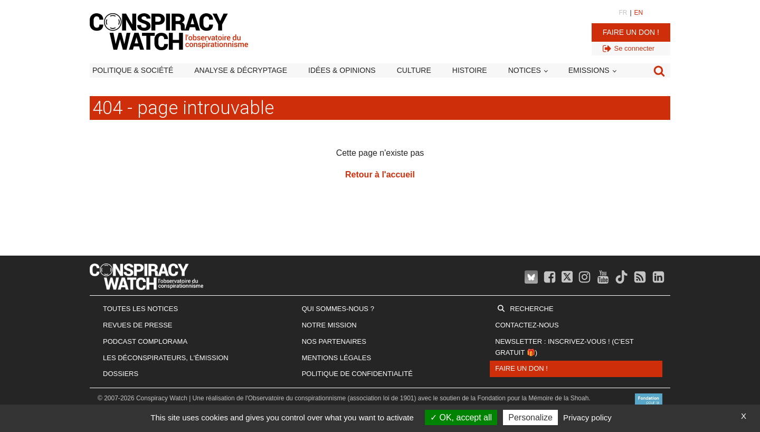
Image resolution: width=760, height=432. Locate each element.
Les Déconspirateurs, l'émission (166, 358)
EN (638, 12)
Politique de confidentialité (357, 374)
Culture (414, 70)
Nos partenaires (334, 341)
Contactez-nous (526, 325)
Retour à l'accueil (380, 174)
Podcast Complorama (145, 341)
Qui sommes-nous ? (338, 309)
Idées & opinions (342, 70)
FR (623, 12)
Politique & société (132, 70)
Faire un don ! (631, 32)
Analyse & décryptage (240, 70)
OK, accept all (461, 417)
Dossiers (120, 374)
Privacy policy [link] (587, 417)
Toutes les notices (140, 309)
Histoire (469, 70)
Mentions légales (336, 358)
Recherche (531, 309)
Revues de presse (138, 325)
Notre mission (329, 325)
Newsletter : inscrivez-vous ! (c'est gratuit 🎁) (564, 346)
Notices (524, 70)
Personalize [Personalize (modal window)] (530, 417)
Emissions (589, 70)
